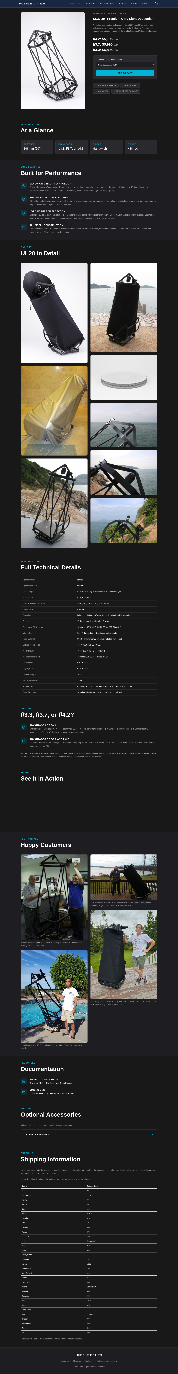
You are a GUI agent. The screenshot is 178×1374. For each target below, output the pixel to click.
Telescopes (76, 4)
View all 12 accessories (37, 1134)
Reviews (123, 4)
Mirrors (90, 4)
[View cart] (156, 3)
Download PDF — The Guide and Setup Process (51, 1083)
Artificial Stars (106, 4)
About (134, 4)
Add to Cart (125, 73)
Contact (145, 4)
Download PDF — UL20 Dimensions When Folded (52, 1093)
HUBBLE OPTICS (32, 3)
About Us (65, 1361)
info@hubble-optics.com (106, 1361)
